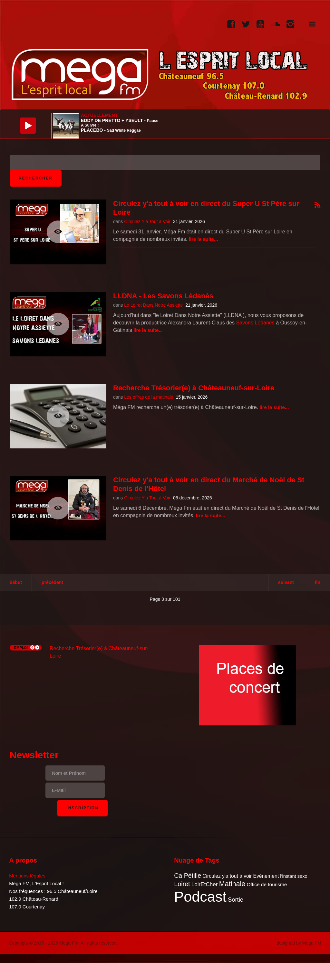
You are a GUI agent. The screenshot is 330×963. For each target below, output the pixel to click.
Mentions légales (27, 875)
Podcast (200, 896)
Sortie (235, 899)
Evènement (266, 876)
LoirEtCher (204, 884)
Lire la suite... (203, 239)
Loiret (182, 883)
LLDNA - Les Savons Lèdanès (163, 296)
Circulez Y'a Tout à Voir (147, 221)
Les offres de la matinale (148, 397)
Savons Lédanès (255, 322)
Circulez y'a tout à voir (227, 876)
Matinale (232, 884)
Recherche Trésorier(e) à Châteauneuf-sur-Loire (193, 388)
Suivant (286, 582)
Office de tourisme (267, 884)
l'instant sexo (293, 876)
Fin (317, 582)
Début (16, 582)
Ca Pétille (187, 875)
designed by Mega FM (299, 943)
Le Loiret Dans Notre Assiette (153, 305)
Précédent (52, 582)
